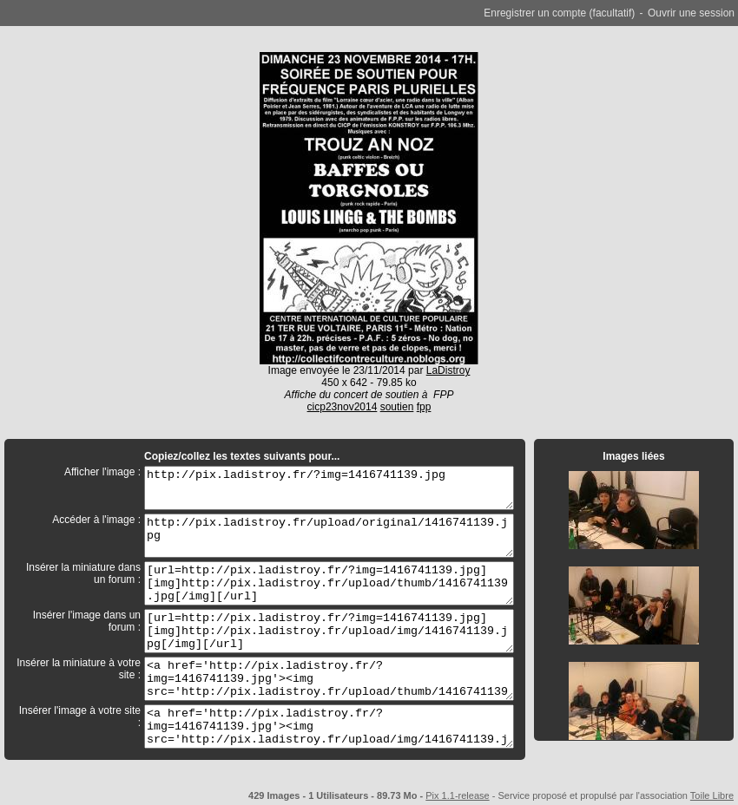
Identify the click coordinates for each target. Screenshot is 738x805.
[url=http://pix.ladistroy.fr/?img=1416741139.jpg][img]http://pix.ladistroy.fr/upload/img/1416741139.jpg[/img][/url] (329, 631)
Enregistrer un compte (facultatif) (559, 13)
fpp (424, 407)
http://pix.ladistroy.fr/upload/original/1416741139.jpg (329, 536)
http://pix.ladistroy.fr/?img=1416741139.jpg (329, 488)
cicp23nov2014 (342, 407)
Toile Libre (712, 795)
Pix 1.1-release (457, 795)
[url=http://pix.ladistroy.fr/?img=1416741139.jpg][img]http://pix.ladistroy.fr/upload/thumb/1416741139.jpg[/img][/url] (329, 583)
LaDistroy (448, 370)
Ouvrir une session (691, 13)
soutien (397, 407)
